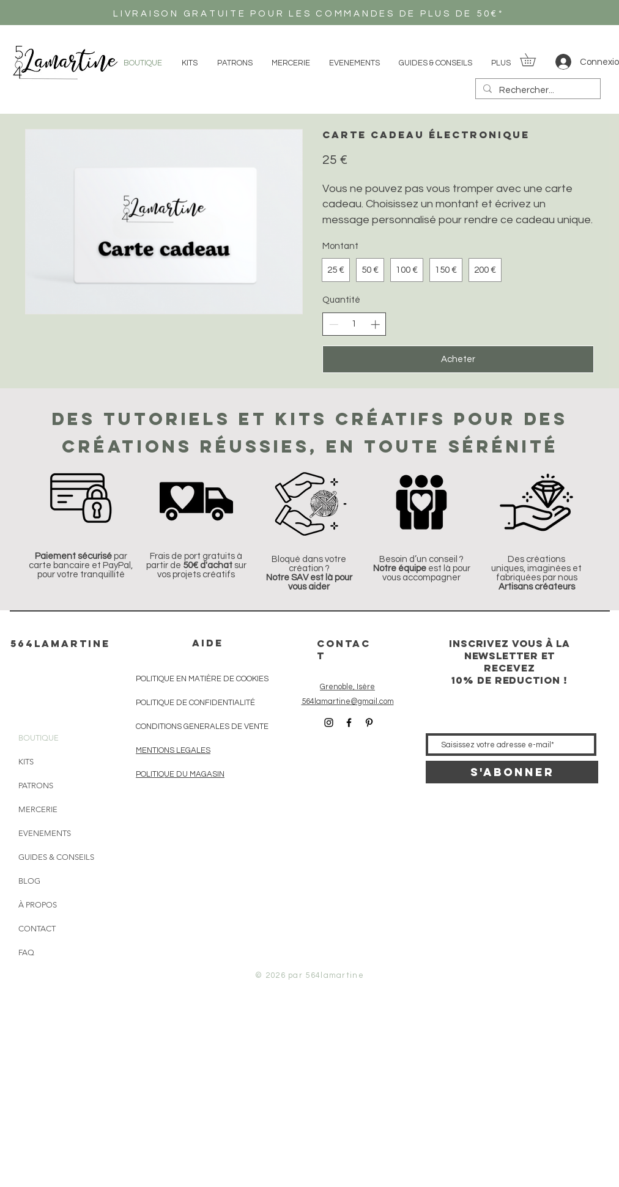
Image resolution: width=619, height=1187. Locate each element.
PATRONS (35, 785)
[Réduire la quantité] (334, 324)
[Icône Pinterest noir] (369, 722)
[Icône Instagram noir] (329, 722)
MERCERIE (37, 809)
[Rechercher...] (536, 90)
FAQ (26, 952)
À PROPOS (37, 904)
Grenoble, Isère (347, 686)
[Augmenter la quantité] (375, 324)
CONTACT (37, 928)
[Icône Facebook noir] (349, 722)
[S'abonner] (512, 772)
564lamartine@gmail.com (348, 701)
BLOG (29, 881)
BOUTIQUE (38, 737)
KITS (26, 761)
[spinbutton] (354, 323)
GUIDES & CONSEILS (48, 857)
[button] (534, 59)
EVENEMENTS (44, 833)
